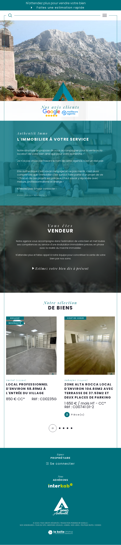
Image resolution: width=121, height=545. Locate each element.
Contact (117, 174)
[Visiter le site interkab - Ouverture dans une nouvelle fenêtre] (60, 485)
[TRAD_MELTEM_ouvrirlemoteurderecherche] (10, 15)
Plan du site (40, 525)
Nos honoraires (27, 525)
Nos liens (75, 525)
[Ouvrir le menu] (104, 15)
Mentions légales (55, 525)
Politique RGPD (87, 525)
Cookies (98, 525)
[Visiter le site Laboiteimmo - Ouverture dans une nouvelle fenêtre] (60, 535)
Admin (66, 525)
